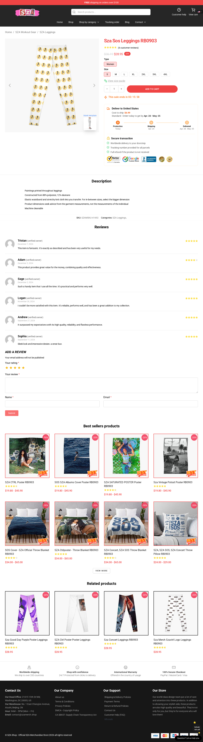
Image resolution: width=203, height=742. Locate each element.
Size (106, 69)
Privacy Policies (62, 706)
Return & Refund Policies (116, 706)
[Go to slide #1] (43, 139)
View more (101, 571)
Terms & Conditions (64, 701)
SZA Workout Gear (25, 32)
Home (8, 32)
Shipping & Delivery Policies (117, 697)
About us (59, 697)
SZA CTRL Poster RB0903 (19, 482)
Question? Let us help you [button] (188, 738)
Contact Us (109, 710)
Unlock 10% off (197, 728)
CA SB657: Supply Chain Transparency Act (76, 715)
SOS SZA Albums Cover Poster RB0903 (76, 482)
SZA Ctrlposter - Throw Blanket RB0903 (76, 550)
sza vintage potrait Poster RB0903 (173, 482)
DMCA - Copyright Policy (67, 710)
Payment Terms (112, 701)
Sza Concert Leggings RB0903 (121, 639)
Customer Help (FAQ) (114, 715)
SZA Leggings (47, 32)
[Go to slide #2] (60, 139)
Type (106, 59)
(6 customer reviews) (128, 47)
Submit (11, 413)
